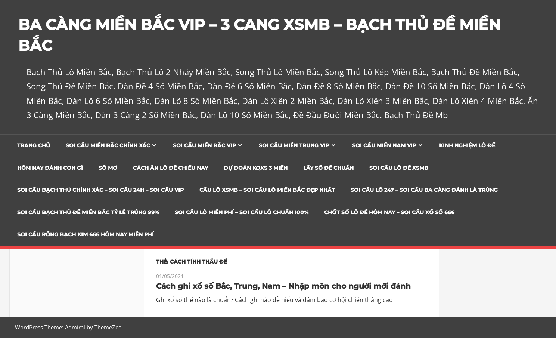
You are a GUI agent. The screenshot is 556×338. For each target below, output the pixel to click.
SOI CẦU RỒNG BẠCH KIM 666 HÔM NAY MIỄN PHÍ (85, 234)
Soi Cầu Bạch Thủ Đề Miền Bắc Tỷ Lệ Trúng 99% (88, 212)
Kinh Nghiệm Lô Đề (467, 145)
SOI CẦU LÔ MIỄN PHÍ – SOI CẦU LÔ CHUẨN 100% (241, 212)
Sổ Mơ (108, 168)
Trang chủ (33, 145)
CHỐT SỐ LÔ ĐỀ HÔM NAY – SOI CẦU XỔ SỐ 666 (389, 212)
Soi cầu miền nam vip (384, 145)
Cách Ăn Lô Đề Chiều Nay (170, 168)
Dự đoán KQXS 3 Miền (256, 168)
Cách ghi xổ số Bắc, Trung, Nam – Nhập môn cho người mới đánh (283, 286)
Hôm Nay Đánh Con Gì (50, 168)
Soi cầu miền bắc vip (204, 145)
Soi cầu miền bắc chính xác (108, 145)
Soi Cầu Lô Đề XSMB (398, 168)
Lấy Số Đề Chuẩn (328, 168)
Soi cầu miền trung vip (294, 145)
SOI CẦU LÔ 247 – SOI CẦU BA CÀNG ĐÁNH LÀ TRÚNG (424, 190)
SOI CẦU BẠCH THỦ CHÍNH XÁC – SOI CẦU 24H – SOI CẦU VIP (100, 190)
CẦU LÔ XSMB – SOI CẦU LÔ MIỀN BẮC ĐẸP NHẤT (267, 190)
